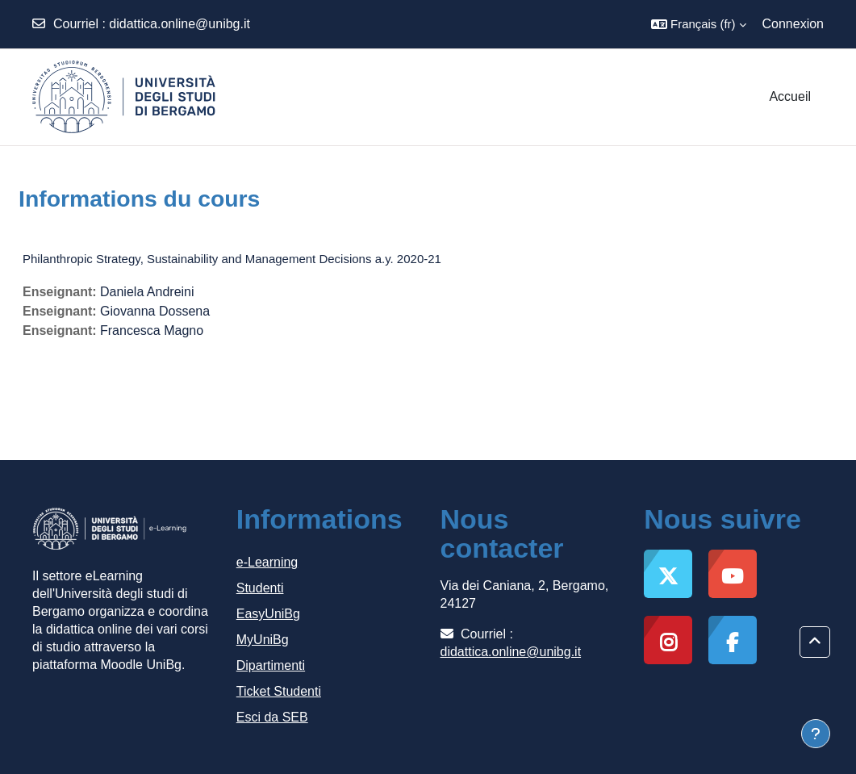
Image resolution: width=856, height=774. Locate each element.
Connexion (793, 24)
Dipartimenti (270, 665)
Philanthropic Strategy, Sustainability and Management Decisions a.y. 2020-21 (232, 259)
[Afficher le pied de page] (815, 733)
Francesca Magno (151, 330)
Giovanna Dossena (155, 311)
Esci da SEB (272, 717)
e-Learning (267, 562)
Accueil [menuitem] (790, 96)
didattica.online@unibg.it (179, 24)
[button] (698, 24)
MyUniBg (262, 639)
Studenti (260, 588)
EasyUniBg (268, 614)
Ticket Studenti (278, 691)
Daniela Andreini (147, 292)
